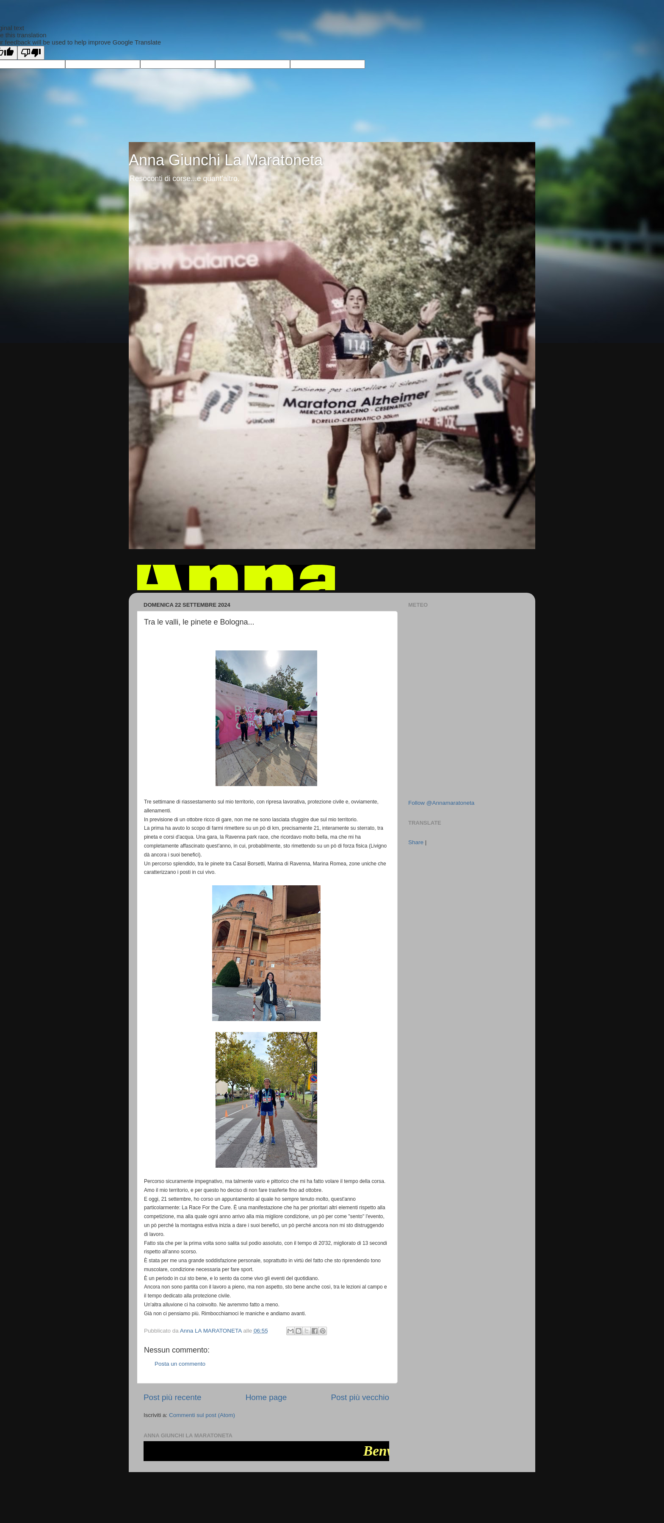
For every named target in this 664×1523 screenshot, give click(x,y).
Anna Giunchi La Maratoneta (226, 160)
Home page (266, 1397)
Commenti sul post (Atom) (202, 1415)
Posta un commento (180, 1364)
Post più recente (173, 1397)
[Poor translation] (30, 53)
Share (415, 842)
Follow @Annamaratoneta (441, 803)
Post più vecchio (360, 1397)
